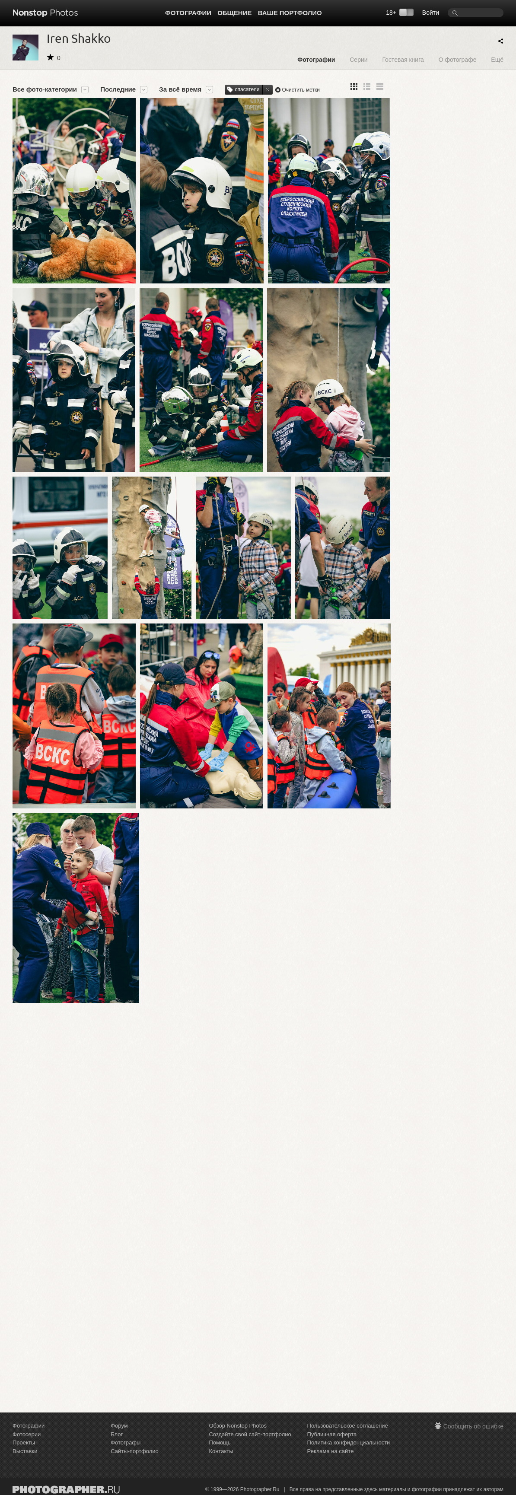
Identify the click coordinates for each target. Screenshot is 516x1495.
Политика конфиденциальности (348, 1442)
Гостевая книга (403, 59)
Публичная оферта (332, 1434)
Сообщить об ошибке (473, 1426)
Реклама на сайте (330, 1451)
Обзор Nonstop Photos (238, 1425)
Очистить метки (301, 90)
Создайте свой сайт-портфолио (250, 1434)
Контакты (221, 1451)
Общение (234, 12)
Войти (430, 12)
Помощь (219, 1442)
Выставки (25, 1451)
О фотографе (458, 59)
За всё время (180, 89)
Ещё (497, 59)
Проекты (24, 1442)
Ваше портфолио (290, 12)
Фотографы (125, 1442)
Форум (119, 1425)
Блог (117, 1434)
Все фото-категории (45, 89)
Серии (358, 59)
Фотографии (188, 12)
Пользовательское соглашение (347, 1425)
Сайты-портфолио (135, 1451)
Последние (118, 89)
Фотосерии (27, 1434)
